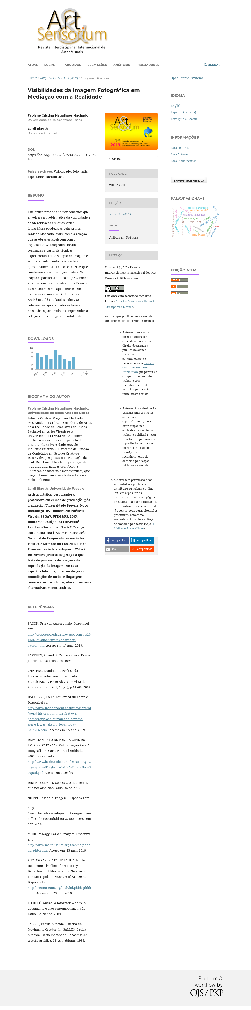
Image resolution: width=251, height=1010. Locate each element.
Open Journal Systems (187, 78)
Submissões (97, 64)
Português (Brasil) (184, 119)
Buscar (212, 64)
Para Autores (179, 154)
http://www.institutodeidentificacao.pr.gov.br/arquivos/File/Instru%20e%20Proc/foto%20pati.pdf (59, 767)
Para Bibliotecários (183, 161)
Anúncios (121, 64)
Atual (33, 64)
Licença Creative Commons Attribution (138, 367)
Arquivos (73, 64)
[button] (117, 540)
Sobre (50, 64)
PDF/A (116, 159)
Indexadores (147, 64)
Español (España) (183, 112)
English (176, 106)
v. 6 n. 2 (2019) (68, 78)
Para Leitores (180, 148)
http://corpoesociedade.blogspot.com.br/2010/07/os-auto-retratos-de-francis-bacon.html (59, 639)
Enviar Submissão (189, 180)
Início (32, 78)
